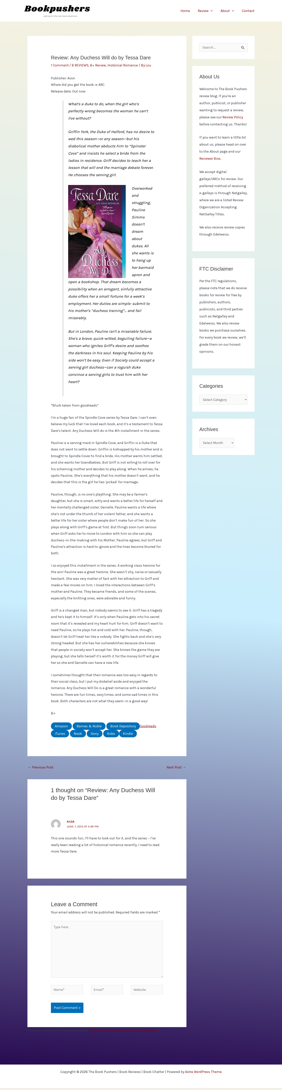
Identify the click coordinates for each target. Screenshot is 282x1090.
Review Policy (232, 117)
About (228, 11)
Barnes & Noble (89, 726)
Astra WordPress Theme (203, 1073)
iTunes (60, 733)
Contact (248, 11)
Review (207, 11)
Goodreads (148, 726)
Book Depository (123, 726)
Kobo (111, 733)
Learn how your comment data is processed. (124, 1032)
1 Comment (60, 65)
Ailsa (70, 821)
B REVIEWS (80, 65)
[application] (213, 11)
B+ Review (99, 65)
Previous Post (40, 767)
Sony (95, 733)
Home (188, 11)
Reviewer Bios (210, 159)
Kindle (128, 733)
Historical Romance (123, 65)
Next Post (176, 767)
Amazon (61, 726)
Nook (78, 733)
